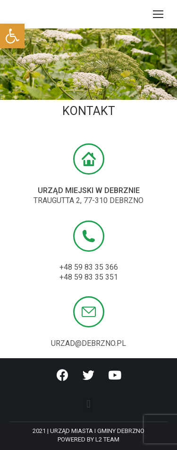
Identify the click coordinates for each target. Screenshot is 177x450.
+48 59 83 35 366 (88, 267)
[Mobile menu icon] (158, 14)
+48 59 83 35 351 (88, 277)
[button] (88, 404)
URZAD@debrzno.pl (88, 343)
